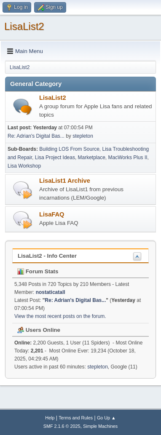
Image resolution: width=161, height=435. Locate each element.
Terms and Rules (76, 417)
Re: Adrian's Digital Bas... (36, 136)
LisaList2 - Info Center (47, 256)
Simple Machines (100, 426)
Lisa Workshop (24, 166)
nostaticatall (50, 292)
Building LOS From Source (69, 149)
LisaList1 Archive (64, 180)
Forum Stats (37, 271)
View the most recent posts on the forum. (60, 316)
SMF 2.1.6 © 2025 (61, 426)
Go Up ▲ (106, 417)
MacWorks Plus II (128, 157)
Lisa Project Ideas (55, 157)
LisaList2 (24, 26)
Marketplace (91, 157)
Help (49, 417)
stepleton (82, 136)
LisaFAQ (51, 214)
